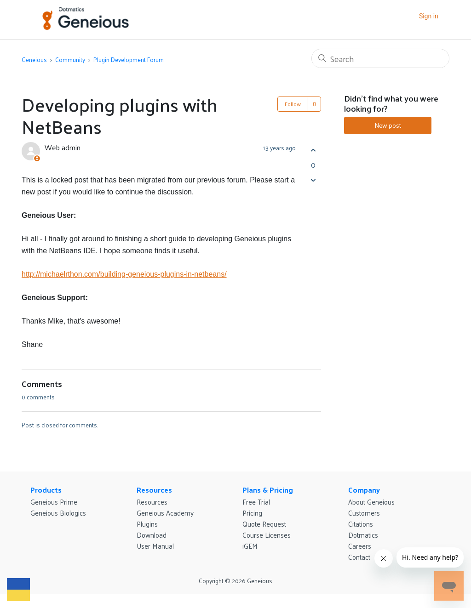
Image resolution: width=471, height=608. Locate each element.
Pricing (252, 512)
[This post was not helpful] (313, 180)
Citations (360, 523)
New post (387, 125)
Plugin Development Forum (128, 59)
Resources (154, 489)
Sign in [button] (428, 16)
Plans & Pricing (267, 489)
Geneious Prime (53, 501)
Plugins (147, 523)
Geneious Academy (165, 512)
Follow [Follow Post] (293, 104)
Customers (364, 512)
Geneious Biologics (58, 512)
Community (70, 59)
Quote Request (264, 523)
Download (152, 534)
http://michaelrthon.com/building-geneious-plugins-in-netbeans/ (124, 274)
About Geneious (371, 501)
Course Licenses (266, 534)
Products (46, 489)
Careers (359, 546)
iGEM (250, 546)
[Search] (380, 58)
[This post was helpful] (313, 150)
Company (364, 489)
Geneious (34, 59)
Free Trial (256, 501)
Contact (359, 557)
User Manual (155, 546)
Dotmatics (363, 534)
